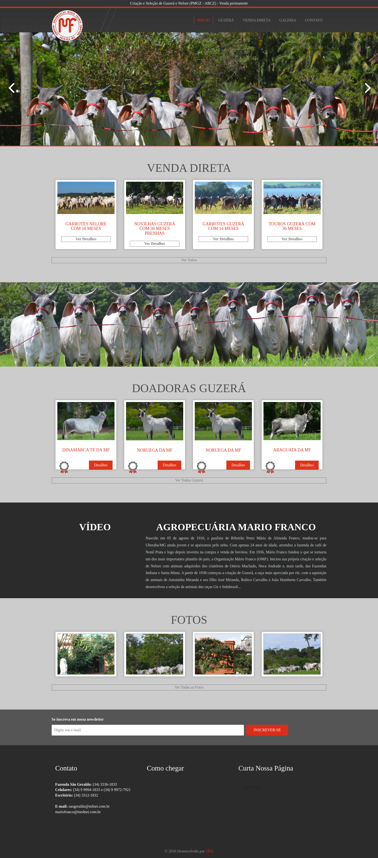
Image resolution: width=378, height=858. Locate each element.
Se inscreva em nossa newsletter (78, 719)
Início (204, 20)
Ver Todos (189, 260)
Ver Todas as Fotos (189, 687)
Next (8, 88)
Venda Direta (256, 20)
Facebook (251, 787)
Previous (370, 88)
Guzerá (226, 20)
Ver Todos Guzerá (189, 480)
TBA (209, 851)
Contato (314, 20)
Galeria (287, 20)
